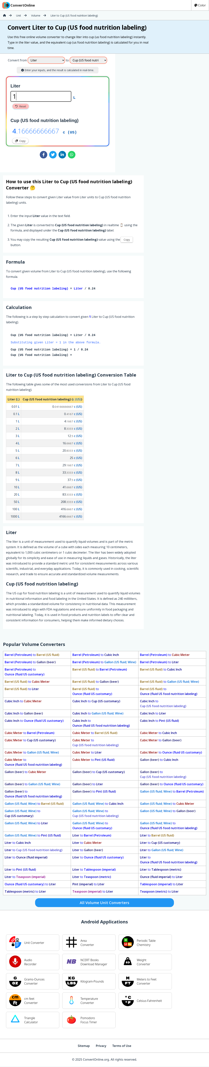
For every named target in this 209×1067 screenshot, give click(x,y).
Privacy (101, 1046)
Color (200, 5)
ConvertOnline (18, 5)
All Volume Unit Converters (104, 903)
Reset (20, 106)
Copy (20, 141)
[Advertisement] (146, 111)
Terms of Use (121, 1046)
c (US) (70, 132)
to (32, 655)
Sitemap (84, 1046)
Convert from (17, 60)
